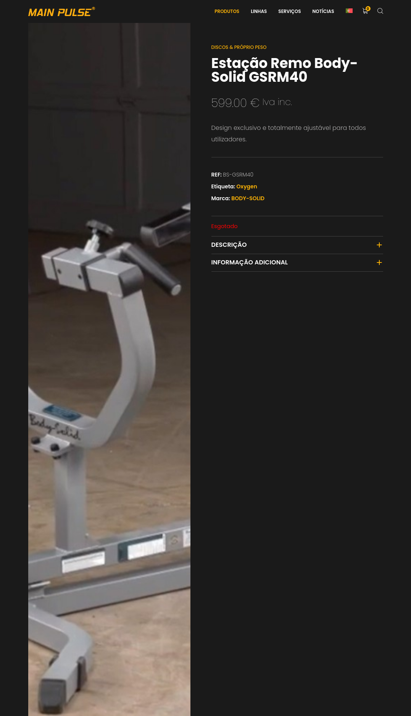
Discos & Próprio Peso (239, 47)
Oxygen (247, 186)
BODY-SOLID (247, 198)
